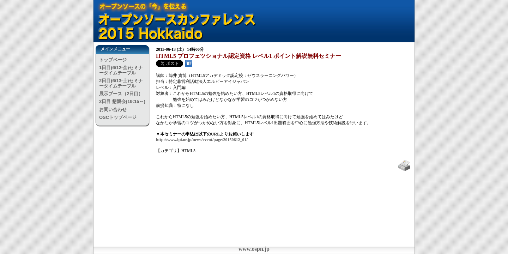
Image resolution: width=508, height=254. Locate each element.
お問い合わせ (113, 109)
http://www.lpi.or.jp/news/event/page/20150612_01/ (202, 139)
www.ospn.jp (254, 249)
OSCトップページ (118, 117)
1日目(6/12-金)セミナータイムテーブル (121, 70)
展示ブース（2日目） (121, 93)
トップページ (113, 59)
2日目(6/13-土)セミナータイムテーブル (121, 83)
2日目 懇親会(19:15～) (122, 101)
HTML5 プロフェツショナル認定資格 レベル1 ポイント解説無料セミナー (248, 56)
